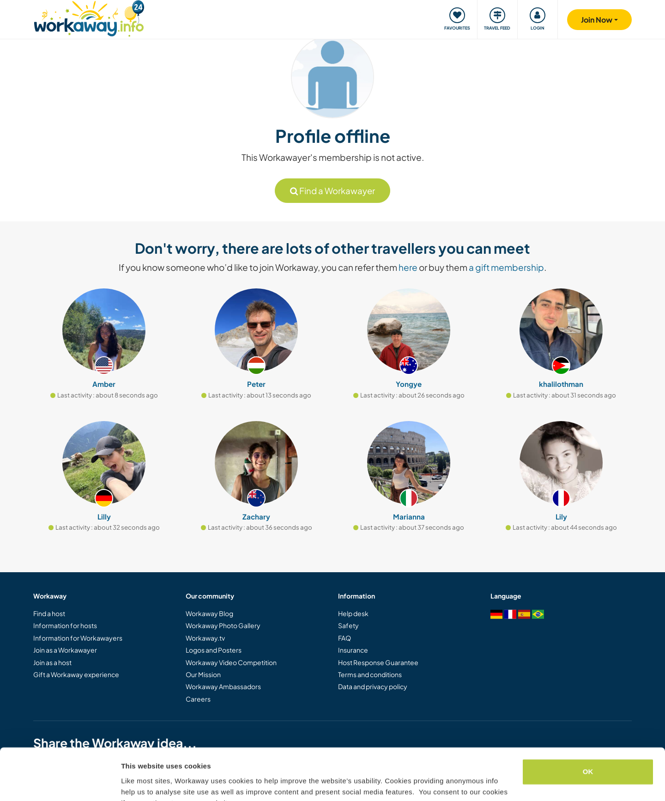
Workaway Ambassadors (223, 686)
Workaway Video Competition (231, 662)
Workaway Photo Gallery (223, 625)
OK (588, 726)
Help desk (353, 613)
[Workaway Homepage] (89, 17)
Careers (198, 699)
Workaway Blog (209, 613)
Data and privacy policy (372, 686)
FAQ (344, 638)
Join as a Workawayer (65, 650)
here (408, 267)
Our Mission (203, 674)
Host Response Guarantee (378, 662)
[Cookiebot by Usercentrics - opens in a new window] (59, 783)
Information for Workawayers (77, 638)
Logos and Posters (214, 650)
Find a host (49, 613)
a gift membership (506, 267)
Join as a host (52, 662)
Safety (348, 625)
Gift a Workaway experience (76, 674)
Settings (135, 783)
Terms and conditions (370, 674)
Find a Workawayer (332, 190)
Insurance (353, 650)
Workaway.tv (205, 638)
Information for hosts (65, 625)
